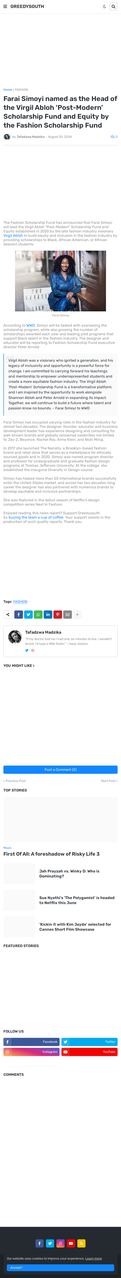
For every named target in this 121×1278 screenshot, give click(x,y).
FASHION (21, 89)
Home (7, 89)
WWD (30, 325)
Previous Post (16, 781)
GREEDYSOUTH (27, 6)
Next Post (108, 781)
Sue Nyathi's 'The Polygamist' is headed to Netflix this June (77, 900)
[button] (5, 7)
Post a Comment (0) (61, 770)
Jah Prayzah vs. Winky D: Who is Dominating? (69, 873)
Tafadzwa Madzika (43, 632)
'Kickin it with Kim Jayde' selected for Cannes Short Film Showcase (75, 927)
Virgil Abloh (13, 235)
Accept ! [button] (16, 1268)
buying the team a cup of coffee (36, 517)
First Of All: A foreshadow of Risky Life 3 (51, 854)
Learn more (93, 1258)
